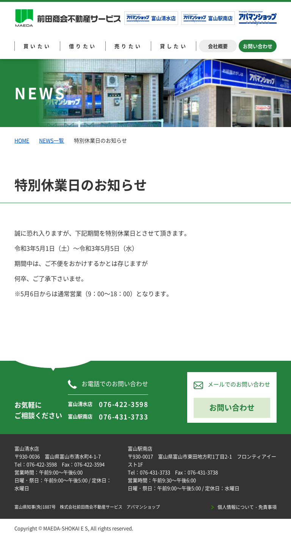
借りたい (83, 46)
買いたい (37, 46)
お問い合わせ (257, 46)
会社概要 (218, 46)
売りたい (128, 46)
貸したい (174, 46)
